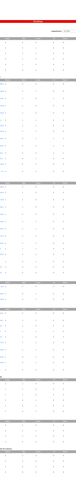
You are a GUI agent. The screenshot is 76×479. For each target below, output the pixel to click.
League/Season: (56, 31)
